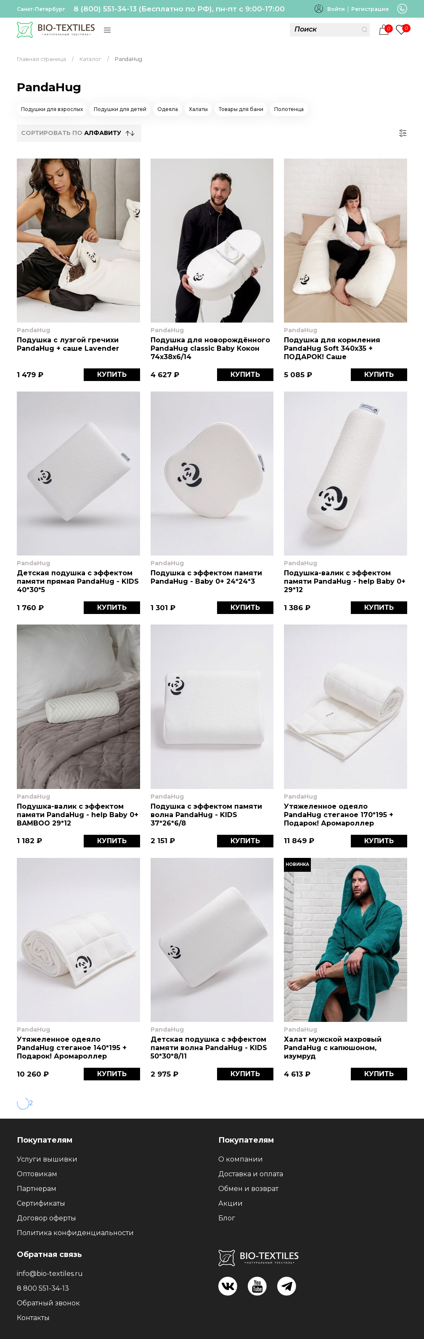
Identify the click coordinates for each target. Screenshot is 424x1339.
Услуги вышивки (47, 1159)
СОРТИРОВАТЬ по (71, 133)
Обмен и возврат (248, 1189)
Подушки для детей (120, 109)
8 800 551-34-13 (43, 1288)
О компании (240, 1159)
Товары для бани (241, 109)
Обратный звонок (48, 1303)
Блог (226, 1218)
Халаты (198, 109)
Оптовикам (37, 1174)
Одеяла (167, 109)
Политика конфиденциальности (75, 1233)
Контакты (33, 1318)
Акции (230, 1203)
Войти (336, 9)
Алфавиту (102, 133)
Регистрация (370, 9)
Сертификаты (41, 1203)
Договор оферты (46, 1218)
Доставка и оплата (250, 1174)
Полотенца (289, 109)
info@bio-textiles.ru (50, 1274)
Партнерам (36, 1189)
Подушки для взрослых (52, 109)
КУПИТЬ (112, 374)
